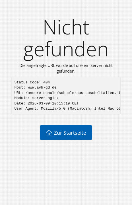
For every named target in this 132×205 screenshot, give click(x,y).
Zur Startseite (66, 132)
